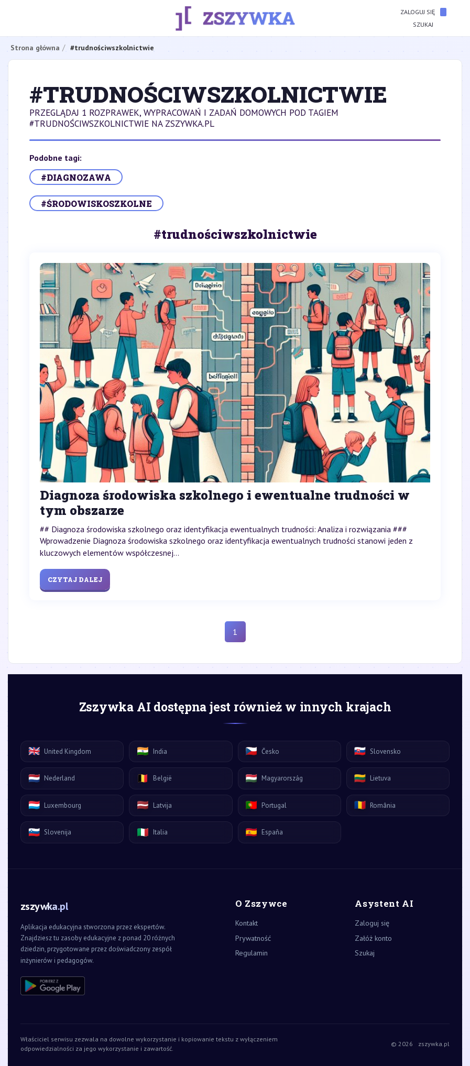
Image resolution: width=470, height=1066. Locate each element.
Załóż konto (373, 938)
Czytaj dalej (75, 579)
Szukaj (429, 24)
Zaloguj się (423, 12)
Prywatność (253, 938)
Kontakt (246, 923)
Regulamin (251, 953)
